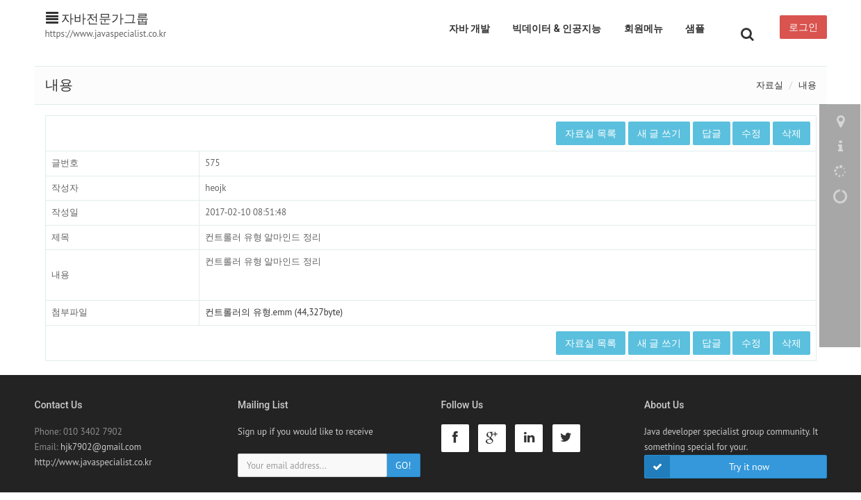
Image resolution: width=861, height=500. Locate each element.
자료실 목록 (590, 133)
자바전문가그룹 (97, 18)
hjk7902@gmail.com (100, 447)
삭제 (791, 133)
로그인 (803, 27)
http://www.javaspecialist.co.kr (93, 462)
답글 (711, 133)
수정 (751, 133)
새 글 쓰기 (659, 133)
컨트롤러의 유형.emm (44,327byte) (274, 312)
